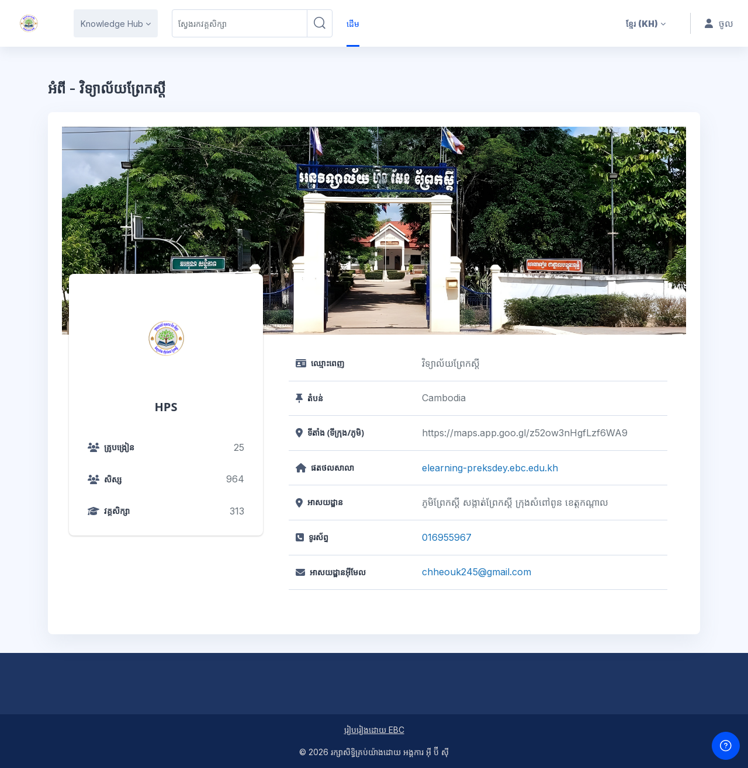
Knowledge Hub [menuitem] (112, 24)
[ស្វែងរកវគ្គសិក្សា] (239, 23)
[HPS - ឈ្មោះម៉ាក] (29, 23)
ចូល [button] (719, 23)
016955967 (447, 537)
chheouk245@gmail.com (476, 572)
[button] (646, 23)
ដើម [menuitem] (353, 24)
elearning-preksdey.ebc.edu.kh (490, 468)
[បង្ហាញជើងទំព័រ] (726, 746)
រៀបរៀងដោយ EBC (374, 730)
